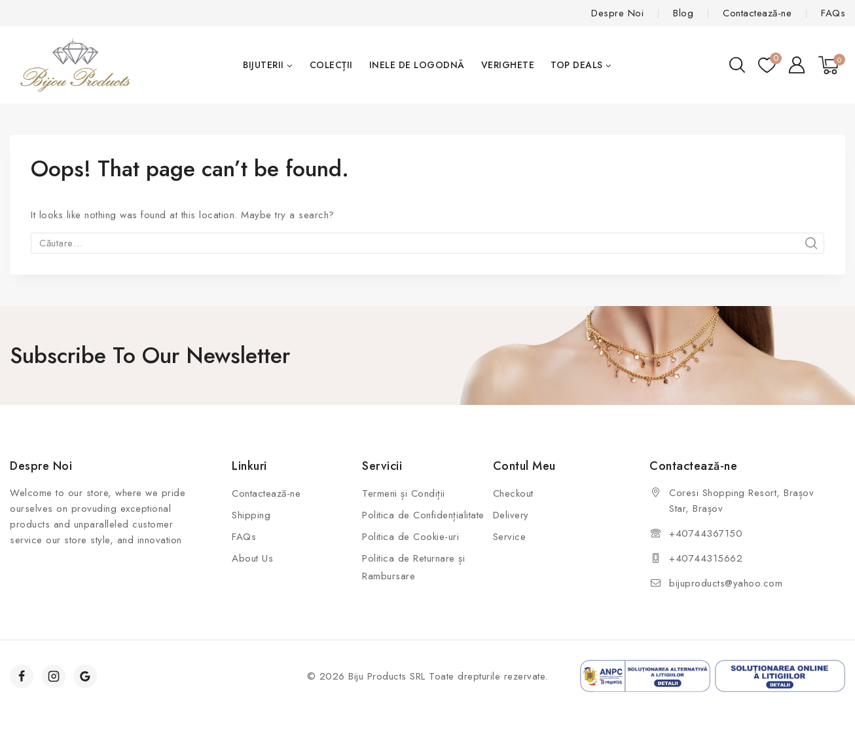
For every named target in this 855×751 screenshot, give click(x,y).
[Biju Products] (75, 65)
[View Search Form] (737, 65)
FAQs (833, 13)
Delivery (511, 515)
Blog (683, 13)
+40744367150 (705, 533)
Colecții (331, 64)
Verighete (508, 64)
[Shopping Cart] (831, 65)
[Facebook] (21, 676)
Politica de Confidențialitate (423, 515)
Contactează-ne (757, 13)
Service (509, 537)
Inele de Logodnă (417, 64)
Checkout (513, 493)
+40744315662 (705, 558)
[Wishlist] (766, 65)
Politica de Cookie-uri (410, 537)
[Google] (85, 676)
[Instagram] (53, 676)
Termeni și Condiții (403, 493)
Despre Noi (617, 13)
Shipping (251, 515)
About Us (252, 558)
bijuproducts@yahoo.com (725, 583)
